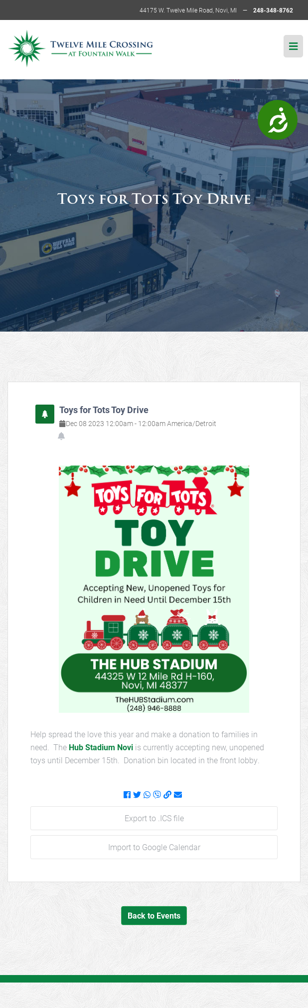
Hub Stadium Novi (102, 747)
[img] (293, 46)
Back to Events (154, 915)
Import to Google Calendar (154, 847)
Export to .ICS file (154, 818)
